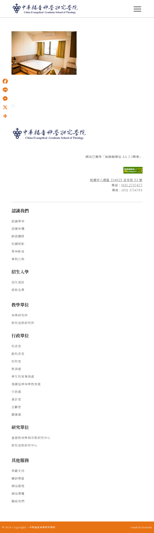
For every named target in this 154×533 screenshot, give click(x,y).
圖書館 (16, 414)
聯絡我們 (18, 501)
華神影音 (18, 251)
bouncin (147, 527)
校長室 (16, 346)
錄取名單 (18, 290)
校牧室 (16, 361)
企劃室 (16, 407)
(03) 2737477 (132, 185)
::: (13, 105)
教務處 (16, 369)
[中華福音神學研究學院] (63, 8)
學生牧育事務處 (22, 376)
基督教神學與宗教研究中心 (31, 437)
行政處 (16, 391)
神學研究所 (19, 315)
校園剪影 (18, 244)
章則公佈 (18, 259)
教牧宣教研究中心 (24, 445)
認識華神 (18, 221)
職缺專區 (18, 478)
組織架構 (18, 228)
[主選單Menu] (137, 9)
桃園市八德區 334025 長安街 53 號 (116, 180)
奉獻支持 (18, 470)
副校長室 (18, 353)
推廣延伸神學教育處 (26, 384)
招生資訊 (18, 282)
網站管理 (18, 486)
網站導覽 (18, 493)
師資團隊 (18, 236)
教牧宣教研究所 (22, 323)
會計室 (16, 399)
